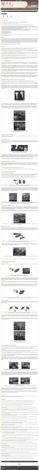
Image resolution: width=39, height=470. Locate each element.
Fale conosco (19, 464)
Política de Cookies (19, 466)
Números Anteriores (15, 8)
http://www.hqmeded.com (31, 458)
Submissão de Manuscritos (33, 8)
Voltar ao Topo (8, 461)
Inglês (21, 0)
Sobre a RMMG (5, 8)
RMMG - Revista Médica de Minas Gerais (7, 4)
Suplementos (24, 8)
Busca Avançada (33, 6)
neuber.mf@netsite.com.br (6, 33)
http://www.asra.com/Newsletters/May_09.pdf (21, 429)
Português (18, 0)
